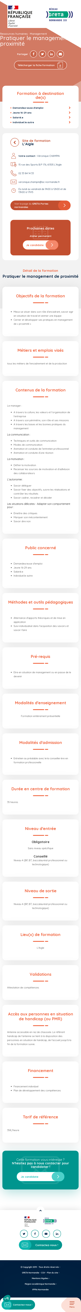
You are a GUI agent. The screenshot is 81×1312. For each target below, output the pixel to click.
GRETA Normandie (30, 1272)
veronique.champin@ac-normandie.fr (39, 181)
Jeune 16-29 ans (22, 112)
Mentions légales (40, 1278)
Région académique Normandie (40, 1284)
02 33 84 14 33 (26, 173)
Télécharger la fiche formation (40, 65)
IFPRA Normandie (40, 1289)
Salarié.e (18, 117)
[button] (7, 1298)
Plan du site (52, 1272)
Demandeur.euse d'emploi (28, 108)
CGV (43, 1272)
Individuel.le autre (23, 122)
